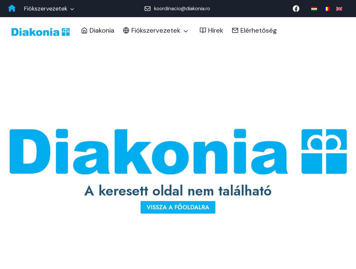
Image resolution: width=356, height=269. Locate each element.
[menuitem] (314, 9)
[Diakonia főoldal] (12, 9)
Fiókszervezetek (46, 9)
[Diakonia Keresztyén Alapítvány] (40, 32)
